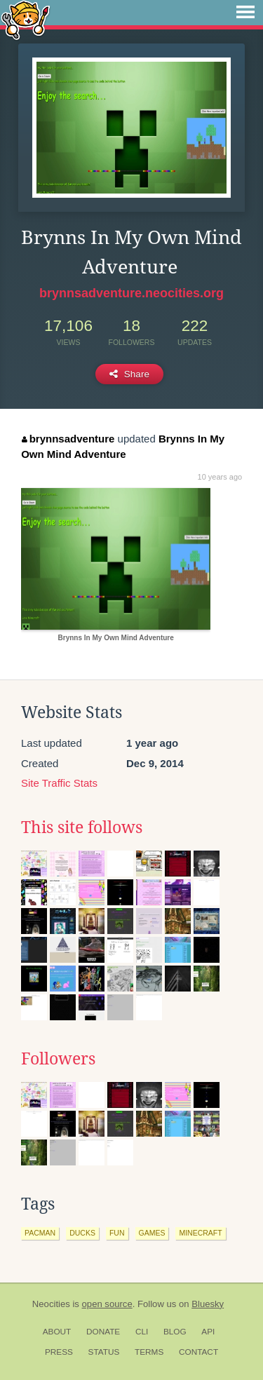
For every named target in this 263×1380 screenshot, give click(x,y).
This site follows (81, 827)
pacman (40, 1233)
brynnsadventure (68, 439)
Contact (198, 1352)
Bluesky (207, 1304)
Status (104, 1352)
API (208, 1332)
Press (59, 1352)
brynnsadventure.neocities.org (131, 293)
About (57, 1332)
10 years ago (220, 477)
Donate (103, 1332)
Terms (149, 1352)
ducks (82, 1233)
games (152, 1233)
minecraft (200, 1233)
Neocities (51, 1304)
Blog (175, 1332)
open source (107, 1304)
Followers (58, 1059)
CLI (141, 1332)
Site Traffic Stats (59, 783)
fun (117, 1233)
